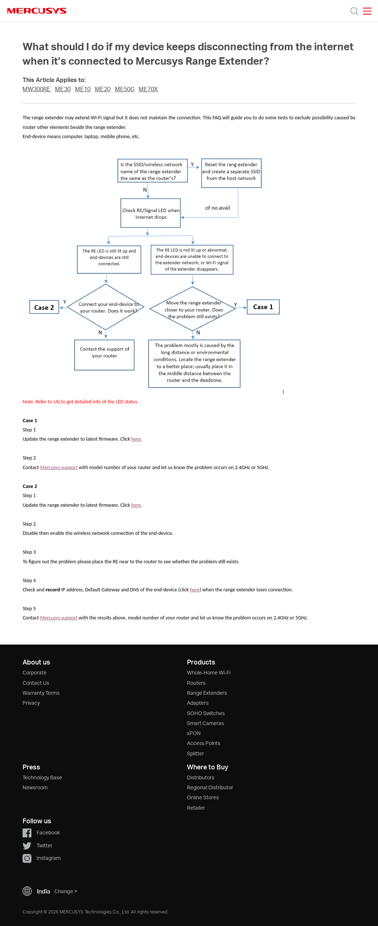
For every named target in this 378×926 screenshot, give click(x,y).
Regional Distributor (210, 787)
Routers (196, 683)
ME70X (148, 89)
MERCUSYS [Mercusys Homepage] (37, 11)
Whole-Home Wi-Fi (209, 672)
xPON (194, 733)
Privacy (31, 703)
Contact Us (36, 683)
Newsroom (35, 787)
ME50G (124, 89)
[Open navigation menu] (367, 11)
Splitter (195, 753)
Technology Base (42, 777)
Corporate (35, 672)
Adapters (197, 703)
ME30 (63, 89)
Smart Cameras (205, 723)
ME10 (83, 89)
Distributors (200, 777)
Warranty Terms (41, 693)
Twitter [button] (37, 845)
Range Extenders (207, 693)
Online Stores (203, 797)
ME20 (102, 89)
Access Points (203, 743)
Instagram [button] (42, 858)
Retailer (196, 807)
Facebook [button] (41, 832)
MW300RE (37, 89)
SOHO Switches (206, 713)
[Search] (354, 11)
